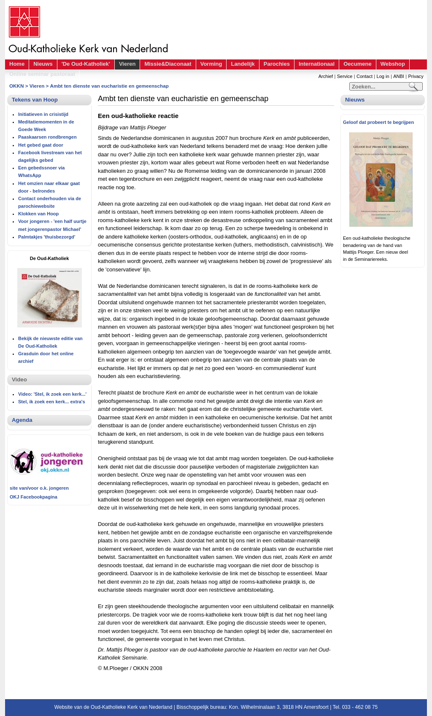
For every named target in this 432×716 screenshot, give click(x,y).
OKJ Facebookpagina (33, 496)
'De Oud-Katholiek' (86, 64)
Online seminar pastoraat (42, 74)
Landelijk (242, 64)
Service (345, 76)
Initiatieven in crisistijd (43, 114)
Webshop (393, 64)
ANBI (398, 76)
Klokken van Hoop (38, 213)
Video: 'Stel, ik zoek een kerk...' (52, 394)
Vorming (211, 64)
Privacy (415, 76)
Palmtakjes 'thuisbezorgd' (46, 236)
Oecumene (357, 64)
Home (16, 64)
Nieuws (43, 64)
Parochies (277, 64)
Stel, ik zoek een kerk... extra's (51, 401)
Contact (364, 76)
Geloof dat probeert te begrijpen (378, 122)
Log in (383, 76)
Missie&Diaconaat (167, 64)
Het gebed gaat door (40, 144)
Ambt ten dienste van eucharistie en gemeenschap (109, 85)
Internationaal (317, 64)
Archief (326, 76)
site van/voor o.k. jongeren (39, 488)
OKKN (16, 85)
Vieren (127, 64)
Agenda (22, 420)
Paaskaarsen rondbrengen (47, 136)
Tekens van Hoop (35, 100)
